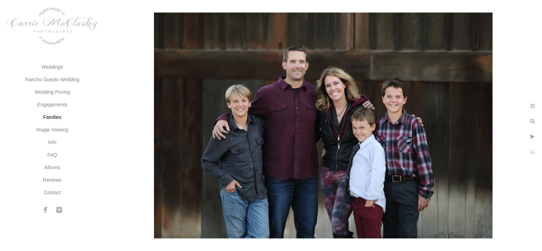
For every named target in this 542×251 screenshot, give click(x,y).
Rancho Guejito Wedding (52, 79)
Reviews (52, 180)
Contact (52, 192)
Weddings (52, 67)
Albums (52, 167)
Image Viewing (52, 129)
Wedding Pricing (52, 92)
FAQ (52, 155)
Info (52, 142)
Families (52, 117)
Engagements (52, 104)
